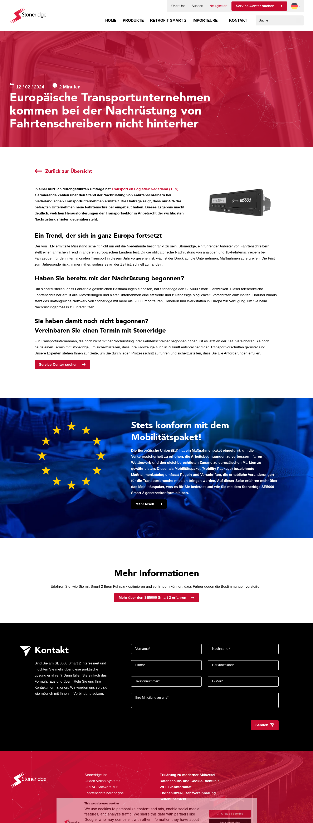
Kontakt (238, 20)
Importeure (205, 20)
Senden (261, 725)
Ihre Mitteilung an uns (151, 697)
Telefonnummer (147, 681)
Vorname (142, 648)
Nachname (221, 648)
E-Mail (217, 681)
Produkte (133, 20)
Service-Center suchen (255, 6)
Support (197, 6)
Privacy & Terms (132, 811)
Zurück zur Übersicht (68, 171)
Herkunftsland (223, 665)
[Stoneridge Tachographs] (28, 13)
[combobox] (280, 20)
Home (111, 20)
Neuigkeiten (218, 6)
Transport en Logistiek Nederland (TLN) (145, 189)
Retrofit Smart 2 (168, 20)
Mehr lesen (145, 504)
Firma (140, 665)
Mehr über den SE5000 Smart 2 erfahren (152, 598)
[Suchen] (298, 20)
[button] (294, 6)
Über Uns (178, 6)
